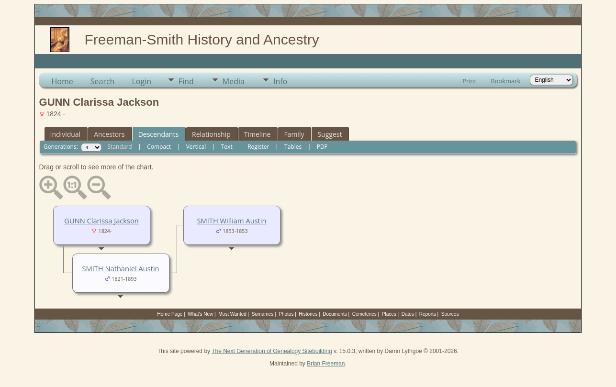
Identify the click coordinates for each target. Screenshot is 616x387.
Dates (408, 314)
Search (102, 81)
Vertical (196, 147)
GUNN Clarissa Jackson (101, 220)
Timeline (257, 134)
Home (62, 81)
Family (294, 134)
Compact (159, 147)
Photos (286, 314)
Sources (450, 314)
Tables (293, 147)
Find (186, 81)
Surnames (263, 314)
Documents (335, 314)
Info (280, 81)
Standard (120, 147)
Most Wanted (232, 314)
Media (234, 81)
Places (389, 314)
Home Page (170, 314)
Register (258, 147)
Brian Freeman (326, 363)
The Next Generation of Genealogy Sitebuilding (272, 351)
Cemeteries (364, 314)
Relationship (211, 134)
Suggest (329, 134)
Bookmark (505, 81)
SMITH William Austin (232, 220)
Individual (65, 134)
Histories (308, 314)
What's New (200, 314)
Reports (427, 314)
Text (227, 147)
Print (469, 81)
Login (141, 81)
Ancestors (109, 134)
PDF (322, 147)
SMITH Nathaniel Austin (120, 268)
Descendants (158, 134)
